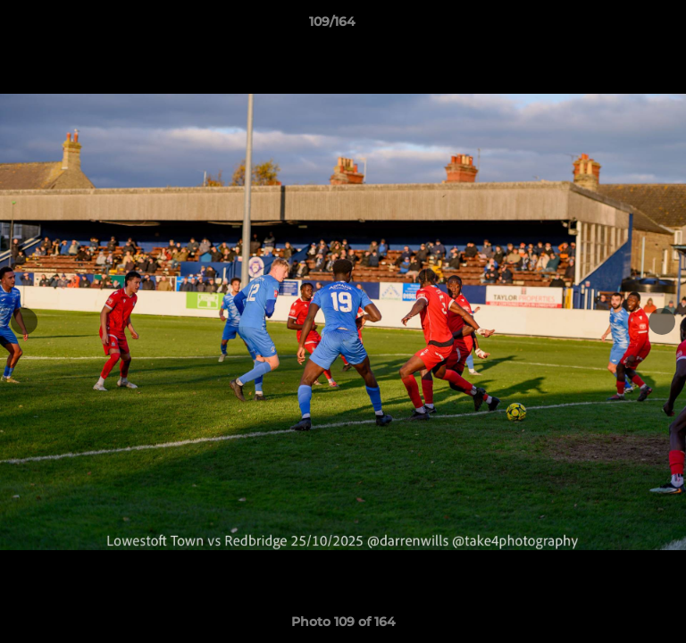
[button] (621, 26)
